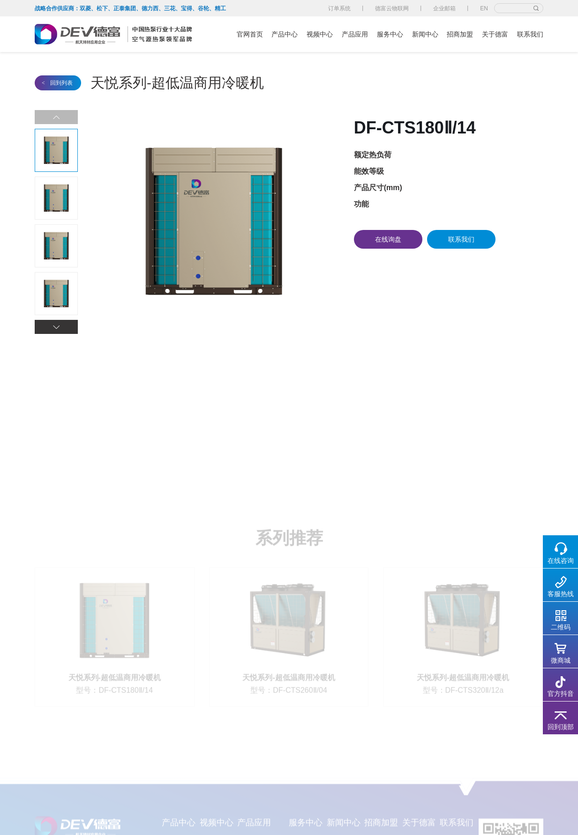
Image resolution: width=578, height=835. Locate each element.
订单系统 (339, 8)
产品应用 (355, 34)
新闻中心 (425, 34)
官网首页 (250, 34)
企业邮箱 (444, 8)
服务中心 (390, 34)
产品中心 (284, 34)
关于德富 (495, 34)
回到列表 (57, 83)
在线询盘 (388, 239)
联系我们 (530, 34)
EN (484, 8)
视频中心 (320, 34)
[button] (56, 327)
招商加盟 (460, 34)
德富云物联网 (392, 8)
